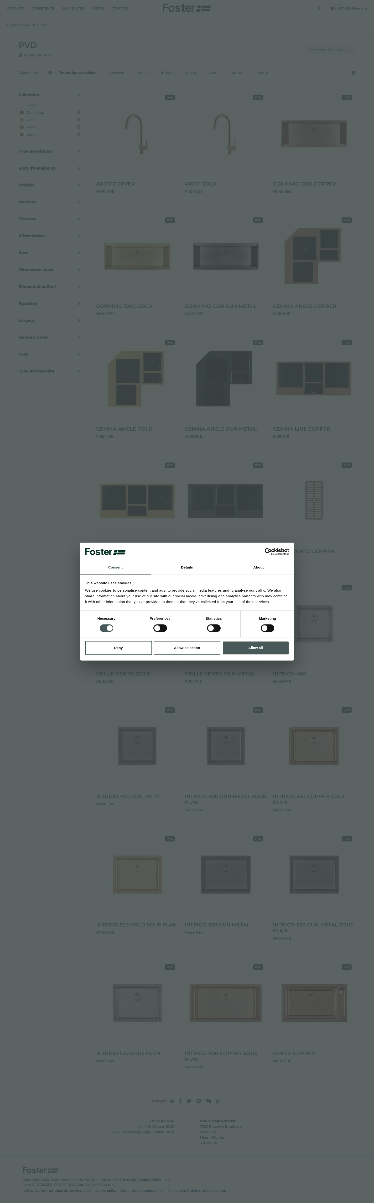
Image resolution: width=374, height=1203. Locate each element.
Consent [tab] (115, 567)
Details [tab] (187, 567)
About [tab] (258, 567)
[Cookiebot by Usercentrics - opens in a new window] (268, 551)
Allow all (255, 648)
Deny (118, 648)
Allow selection (187, 648)
